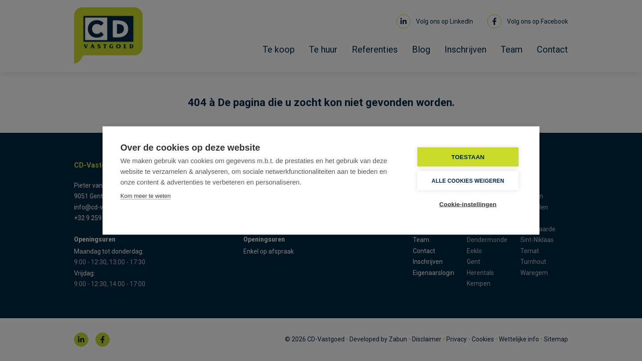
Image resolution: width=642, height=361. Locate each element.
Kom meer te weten (145, 196)
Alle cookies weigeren (468, 180)
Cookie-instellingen (467, 204)
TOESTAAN (468, 157)
